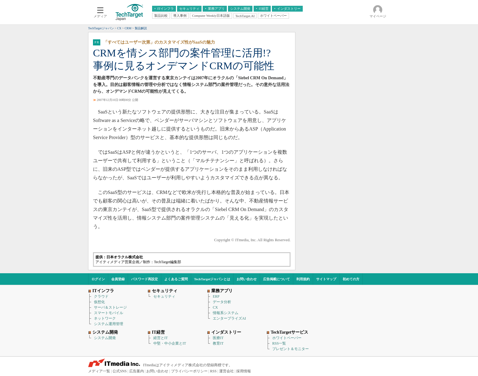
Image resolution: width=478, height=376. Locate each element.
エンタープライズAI (229, 318)
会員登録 (118, 279)
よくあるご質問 (176, 279)
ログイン (98, 279)
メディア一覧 (99, 371)
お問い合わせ (247, 279)
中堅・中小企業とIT (169, 343)
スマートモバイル (108, 313)
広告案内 (136, 371)
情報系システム (225, 313)
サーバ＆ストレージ (110, 307)
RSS (213, 371)
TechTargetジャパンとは (212, 279)
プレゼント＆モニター (290, 349)
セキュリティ (164, 296)
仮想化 (99, 302)
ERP (216, 296)
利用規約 (303, 279)
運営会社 (226, 371)
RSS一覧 (279, 343)
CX (215, 307)
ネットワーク (105, 318)
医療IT (218, 338)
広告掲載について (276, 279)
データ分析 (222, 302)
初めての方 (351, 279)
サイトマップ (326, 279)
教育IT (218, 343)
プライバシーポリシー (189, 371)
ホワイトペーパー (286, 338)
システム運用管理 (108, 324)
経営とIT (160, 338)
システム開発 (105, 338)
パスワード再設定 (144, 279)
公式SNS (119, 371)
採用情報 (243, 371)
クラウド (101, 296)
